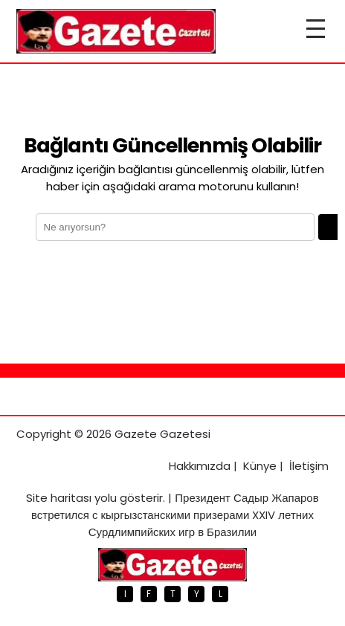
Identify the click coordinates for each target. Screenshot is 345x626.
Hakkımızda (199, 466)
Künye (260, 466)
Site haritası (58, 498)
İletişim (309, 466)
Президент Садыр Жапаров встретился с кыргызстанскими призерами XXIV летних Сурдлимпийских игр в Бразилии (175, 515)
